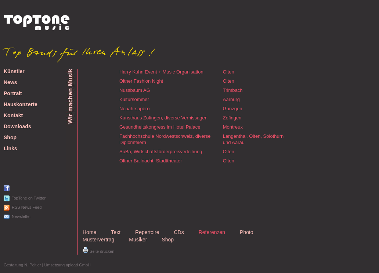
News (10, 82)
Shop (10, 137)
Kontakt (13, 115)
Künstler (14, 71)
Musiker (138, 240)
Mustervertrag (98, 240)
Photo (246, 232)
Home (89, 232)
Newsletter (21, 216)
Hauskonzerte (20, 104)
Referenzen (212, 232)
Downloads (17, 126)
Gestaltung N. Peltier (22, 265)
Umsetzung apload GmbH (67, 265)
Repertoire (147, 232)
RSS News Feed (26, 207)
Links (10, 148)
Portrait (13, 93)
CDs (179, 232)
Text (115, 232)
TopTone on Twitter (29, 198)
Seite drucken (98, 251)
